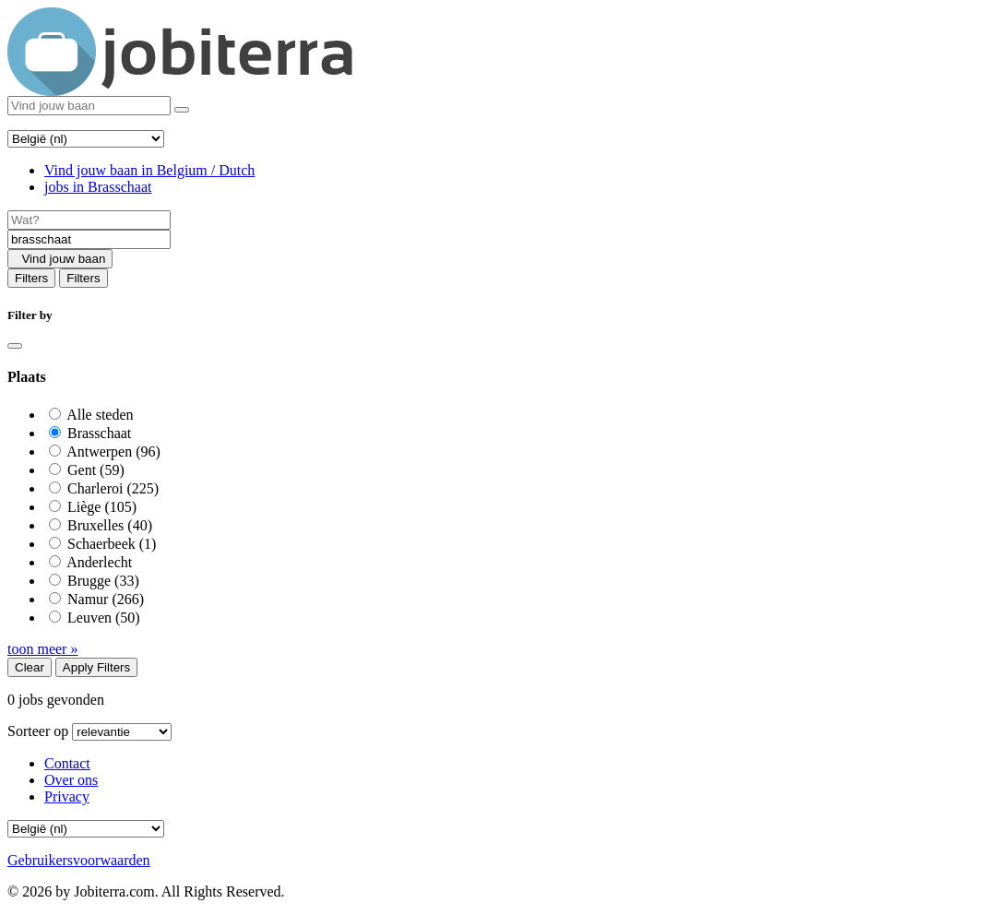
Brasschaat (99, 433)
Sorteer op (37, 731)
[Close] (14, 346)
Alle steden (99, 414)
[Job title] (89, 220)
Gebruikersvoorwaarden (78, 860)
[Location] (89, 239)
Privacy (66, 796)
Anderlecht (99, 562)
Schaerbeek (111, 544)
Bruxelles (109, 525)
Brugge (103, 580)
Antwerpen (113, 451)
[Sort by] (122, 732)
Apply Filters (96, 667)
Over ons (71, 780)
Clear (29, 667)
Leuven (103, 617)
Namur (105, 599)
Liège (102, 507)
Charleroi (113, 488)
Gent (96, 470)
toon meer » (42, 649)
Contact (67, 763)
